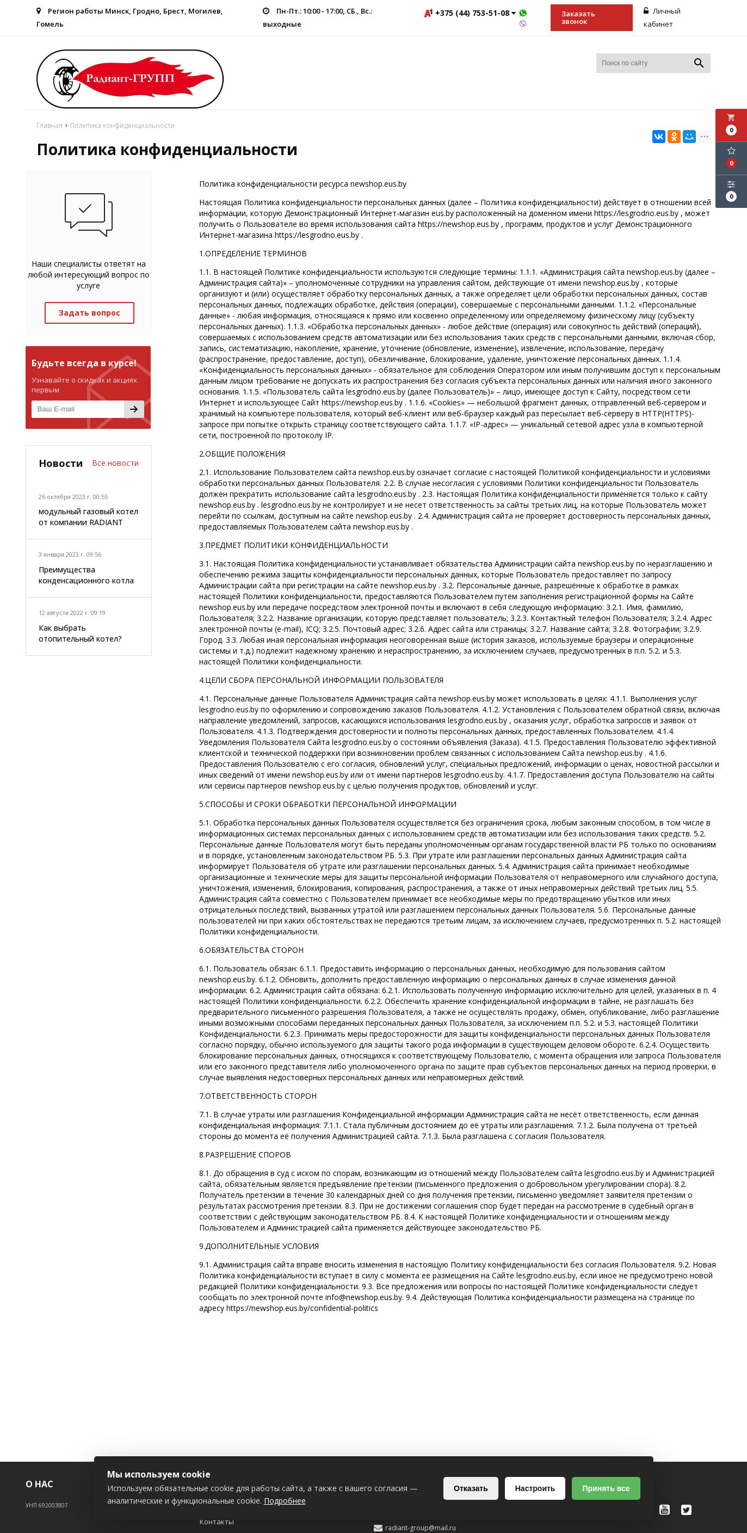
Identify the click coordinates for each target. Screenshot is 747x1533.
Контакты (217, 1521)
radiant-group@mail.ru (420, 1528)
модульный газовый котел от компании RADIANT (88, 516)
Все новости (115, 463)
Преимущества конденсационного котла (86, 575)
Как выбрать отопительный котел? (80, 633)
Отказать (471, 1488)
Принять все (605, 1488)
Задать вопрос (89, 312)
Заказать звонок (578, 17)
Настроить (535, 1488)
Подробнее (285, 1500)
